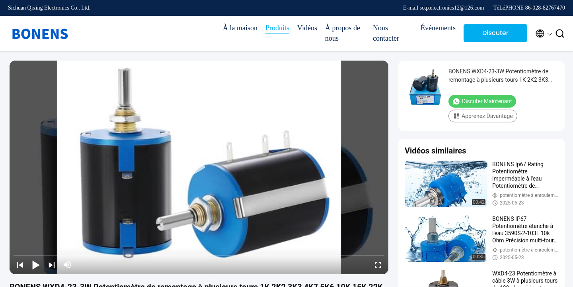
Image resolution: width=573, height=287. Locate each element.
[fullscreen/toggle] (378, 265)
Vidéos (307, 28)
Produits (277, 28)
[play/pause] (36, 265)
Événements (438, 28)
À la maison (240, 28)
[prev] (20, 265)
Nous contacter (386, 33)
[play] (199, 167)
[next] (52, 265)
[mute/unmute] (68, 265)
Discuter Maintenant (495, 35)
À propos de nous (342, 33)
